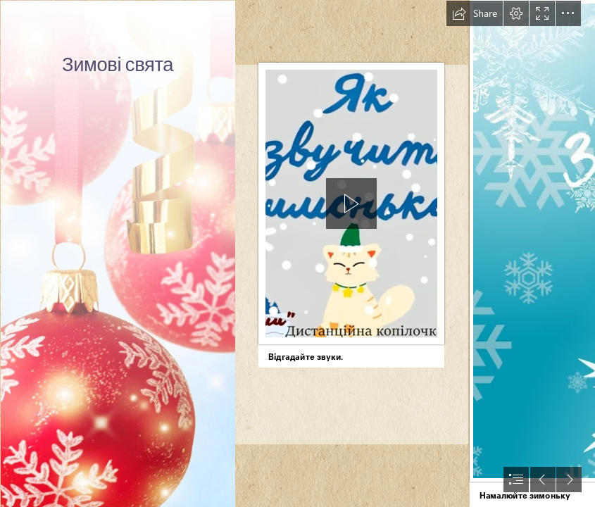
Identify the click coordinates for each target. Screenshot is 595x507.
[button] (474, 13)
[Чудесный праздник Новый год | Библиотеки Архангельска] (117, 253)
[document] (297, 253)
